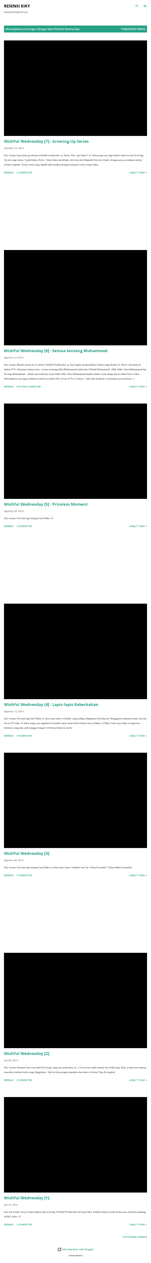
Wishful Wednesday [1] (26, 1197)
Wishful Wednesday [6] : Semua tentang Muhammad (55, 350)
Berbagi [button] (9, 172)
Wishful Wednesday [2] (26, 1053)
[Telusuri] (137, 6)
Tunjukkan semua (133, 29)
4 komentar (24, 526)
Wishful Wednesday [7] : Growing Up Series (46, 141)
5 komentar (24, 735)
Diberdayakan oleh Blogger (76, 1249)
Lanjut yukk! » (138, 172)
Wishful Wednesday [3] (26, 853)
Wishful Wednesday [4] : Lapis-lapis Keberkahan (51, 704)
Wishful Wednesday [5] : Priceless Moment (46, 504)
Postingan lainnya (135, 1236)
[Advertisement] (75, 212)
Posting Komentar (29, 386)
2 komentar (24, 172)
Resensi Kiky (17, 6)
